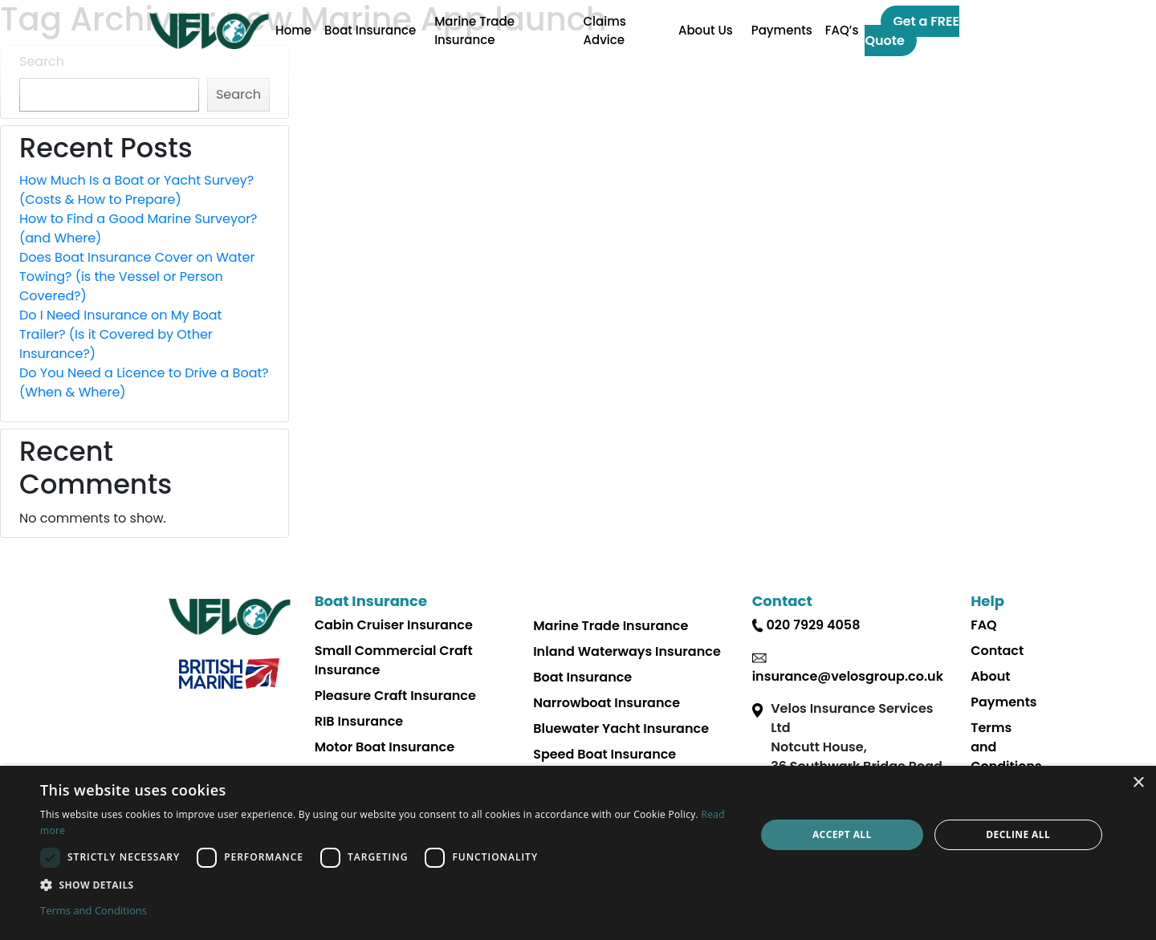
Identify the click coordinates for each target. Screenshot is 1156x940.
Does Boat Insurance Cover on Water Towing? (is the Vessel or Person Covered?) (136, 276)
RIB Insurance (359, 721)
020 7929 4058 (813, 625)
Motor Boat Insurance (384, 747)
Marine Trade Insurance (474, 30)
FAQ (984, 625)
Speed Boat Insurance (604, 754)
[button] (387, 885)
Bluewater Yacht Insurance (621, 728)
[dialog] (578, 853)
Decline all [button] (1018, 834)
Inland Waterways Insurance (627, 651)
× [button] (1138, 783)
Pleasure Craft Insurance (395, 695)
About (990, 676)
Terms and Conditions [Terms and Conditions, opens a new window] (93, 910)
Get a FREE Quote (912, 31)
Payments (781, 30)
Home (293, 30)
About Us (705, 30)
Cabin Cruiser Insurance (394, 625)
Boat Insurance (370, 30)
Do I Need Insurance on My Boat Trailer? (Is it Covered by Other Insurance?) (120, 334)
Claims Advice (605, 30)
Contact (997, 650)
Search (41, 61)
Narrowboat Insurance (606, 703)
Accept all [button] (842, 834)
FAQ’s (842, 30)
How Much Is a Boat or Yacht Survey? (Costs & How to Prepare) (136, 190)
